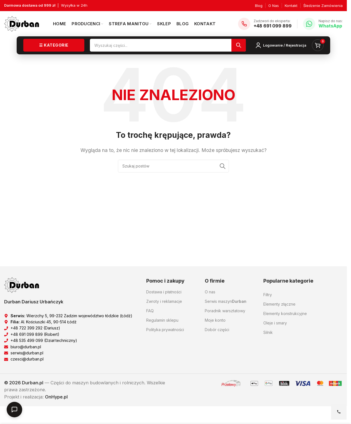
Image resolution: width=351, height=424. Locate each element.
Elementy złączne (279, 304)
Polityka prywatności (165, 329)
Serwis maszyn (225, 301)
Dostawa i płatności (163, 292)
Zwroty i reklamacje (164, 301)
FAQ (150, 310)
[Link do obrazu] (21, 285)
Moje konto (215, 320)
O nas (210, 292)
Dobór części (217, 329)
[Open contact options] (339, 412)
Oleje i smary (275, 323)
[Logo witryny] (21, 23)
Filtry (267, 294)
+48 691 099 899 (273, 26)
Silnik (268, 332)
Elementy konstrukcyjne (285, 313)
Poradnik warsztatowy (225, 310)
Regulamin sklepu (162, 320)
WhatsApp (330, 26)
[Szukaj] (168, 45)
